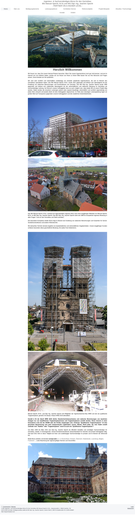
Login (132, 506)
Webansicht (130, 508)
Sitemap (13, 506)
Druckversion (6, 506)
